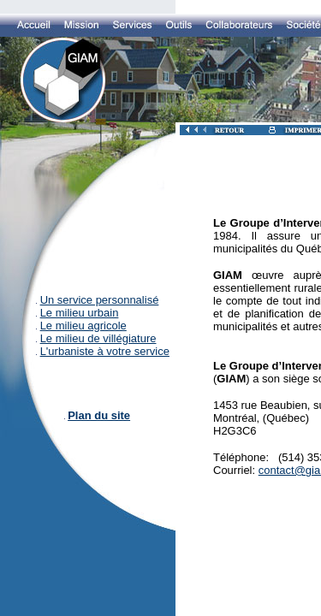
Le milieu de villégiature (98, 338)
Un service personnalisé (99, 299)
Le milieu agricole (83, 325)
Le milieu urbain (79, 312)
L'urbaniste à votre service (104, 351)
